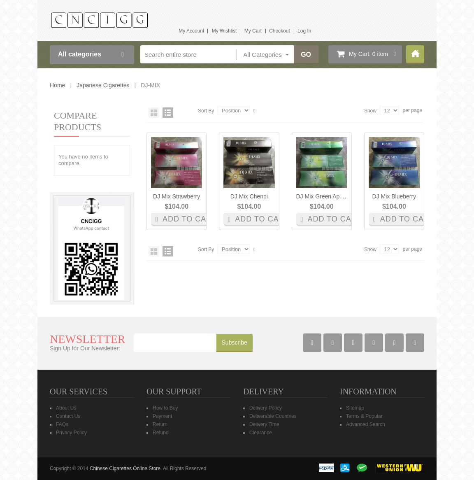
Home (415, 54)
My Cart (253, 31)
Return (160, 424)
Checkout (279, 31)
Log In (304, 31)
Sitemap (355, 408)
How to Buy (165, 408)
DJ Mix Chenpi (249, 196)
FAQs (62, 424)
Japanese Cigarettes (103, 85)
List (168, 112)
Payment (162, 416)
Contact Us (68, 416)
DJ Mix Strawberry (176, 196)
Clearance (260, 433)
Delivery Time (264, 424)
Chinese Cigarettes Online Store (125, 468)
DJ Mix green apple (322, 196)
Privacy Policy (71, 433)
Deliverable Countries (273, 416)
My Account (191, 31)
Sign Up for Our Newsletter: (85, 348)
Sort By (206, 111)
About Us (66, 408)
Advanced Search (365, 424)
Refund (161, 433)
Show (370, 111)
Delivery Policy (265, 408)
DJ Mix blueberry (394, 196)
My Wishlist (224, 31)
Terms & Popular (364, 416)
